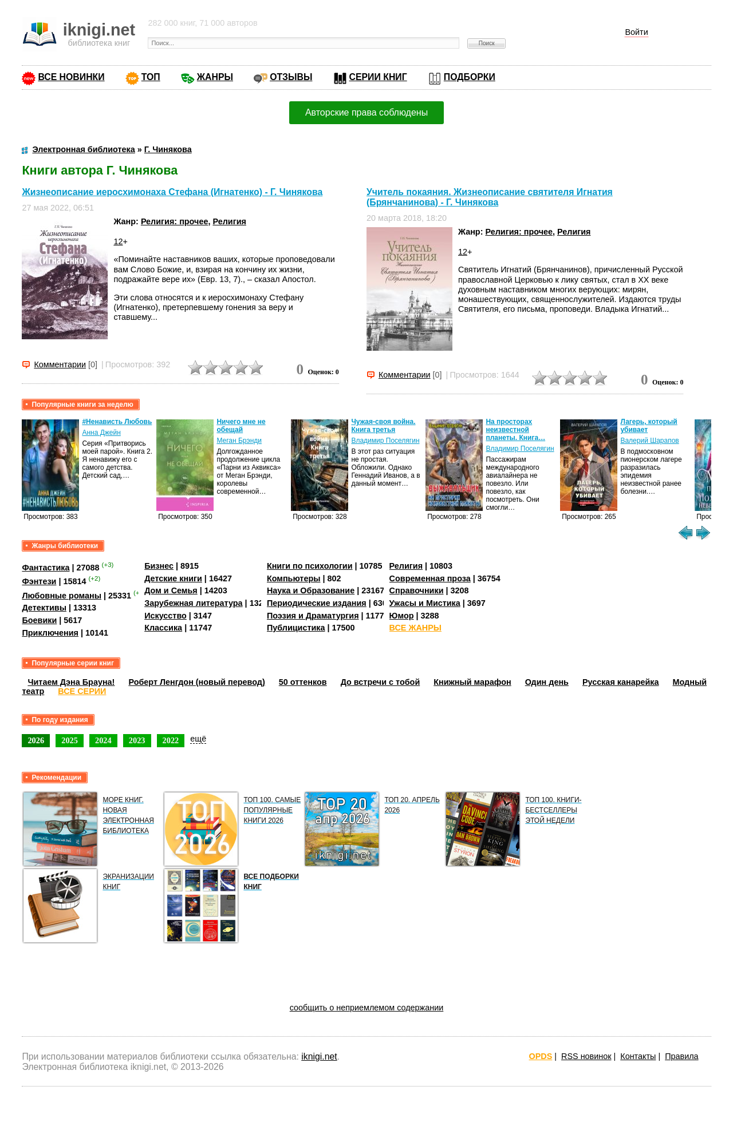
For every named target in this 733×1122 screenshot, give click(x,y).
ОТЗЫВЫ (291, 77)
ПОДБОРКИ (469, 77)
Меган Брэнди (239, 441)
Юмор (401, 615)
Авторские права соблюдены (366, 112)
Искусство (165, 615)
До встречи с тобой (380, 682)
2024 (103, 740)
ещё (198, 738)
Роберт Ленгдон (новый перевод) (196, 682)
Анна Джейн (101, 433)
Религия (229, 221)
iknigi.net (319, 1056)
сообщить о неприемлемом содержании (367, 1007)
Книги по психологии (310, 565)
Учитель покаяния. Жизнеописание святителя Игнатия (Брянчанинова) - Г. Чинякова (489, 197)
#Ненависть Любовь (117, 422)
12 (118, 241)
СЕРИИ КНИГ (378, 77)
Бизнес (159, 565)
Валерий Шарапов (649, 441)
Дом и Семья (171, 590)
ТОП (150, 77)
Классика (163, 627)
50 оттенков (303, 682)
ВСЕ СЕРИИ (82, 691)
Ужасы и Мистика (424, 603)
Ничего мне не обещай (240, 426)
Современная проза (430, 578)
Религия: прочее (174, 221)
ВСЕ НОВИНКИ (71, 77)
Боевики (39, 620)
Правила (681, 1056)
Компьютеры (294, 578)
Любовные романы (61, 595)
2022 (171, 740)
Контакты (638, 1056)
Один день (547, 682)
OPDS (541, 1056)
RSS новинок (586, 1056)
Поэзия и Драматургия (313, 615)
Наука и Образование (310, 590)
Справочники (416, 590)
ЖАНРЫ (215, 77)
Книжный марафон (472, 682)
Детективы (44, 607)
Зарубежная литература (193, 603)
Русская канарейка (620, 682)
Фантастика (45, 567)
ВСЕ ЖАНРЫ (415, 627)
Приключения (50, 632)
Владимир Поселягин (385, 441)
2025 (69, 740)
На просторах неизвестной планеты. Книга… (515, 430)
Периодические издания (316, 603)
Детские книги (173, 578)
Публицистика (296, 627)
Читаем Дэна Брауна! (71, 682)
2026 (35, 740)
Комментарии (60, 364)
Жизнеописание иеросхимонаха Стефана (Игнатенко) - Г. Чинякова (172, 192)
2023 (137, 740)
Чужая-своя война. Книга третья (383, 426)
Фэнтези (39, 581)
